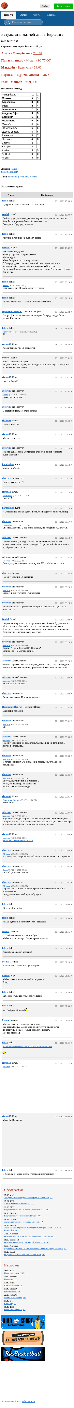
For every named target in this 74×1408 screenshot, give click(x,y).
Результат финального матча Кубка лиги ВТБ (24, 1242)
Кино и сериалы (11, 1285)
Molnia (5, 931)
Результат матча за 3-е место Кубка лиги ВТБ (24, 1209)
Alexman (6, 537)
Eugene (15, 169)
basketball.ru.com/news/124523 (18, 840)
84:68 (37, 67)
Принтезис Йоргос (12, 311)
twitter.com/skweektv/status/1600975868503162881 (27, 1046)
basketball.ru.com (9, 171)
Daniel (5, 214)
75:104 (37, 53)
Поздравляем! (10, 1291)
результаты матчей (27, 176)
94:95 (29, 82)
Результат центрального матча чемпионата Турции (27, 1236)
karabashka (8, 464)
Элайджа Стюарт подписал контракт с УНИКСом (26, 1197)
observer (6, 390)
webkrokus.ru (28, 1401)
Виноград (8, 1303)
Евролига (12, 176)
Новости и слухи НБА (14, 1273)
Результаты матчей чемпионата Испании (22, 1254)
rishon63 (6, 344)
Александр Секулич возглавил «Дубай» (22, 1222)
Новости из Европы (13, 1309)
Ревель (5, 247)
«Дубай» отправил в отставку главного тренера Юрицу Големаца (33, 1248)
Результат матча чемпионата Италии (20, 1216)
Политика (8, 1279)
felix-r (5, 200)
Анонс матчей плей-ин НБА (17, 1203)
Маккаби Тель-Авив (13, 1297)
